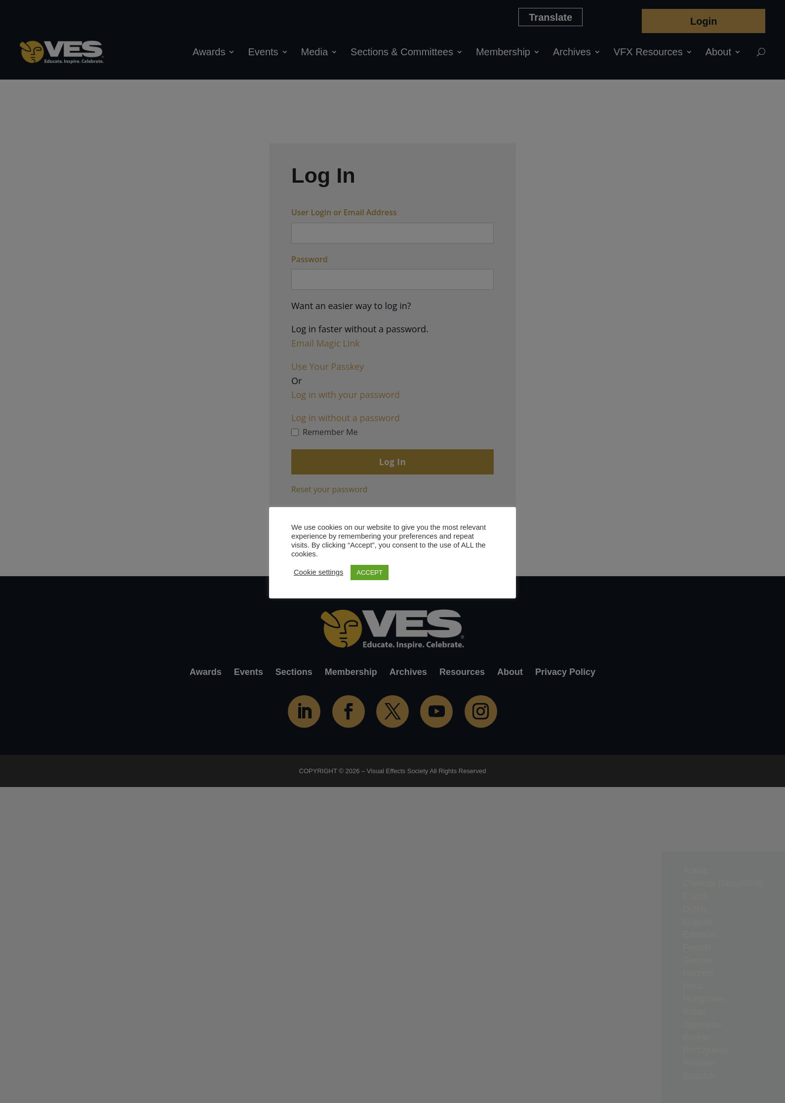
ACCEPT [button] (369, 572)
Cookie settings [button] (318, 572)
